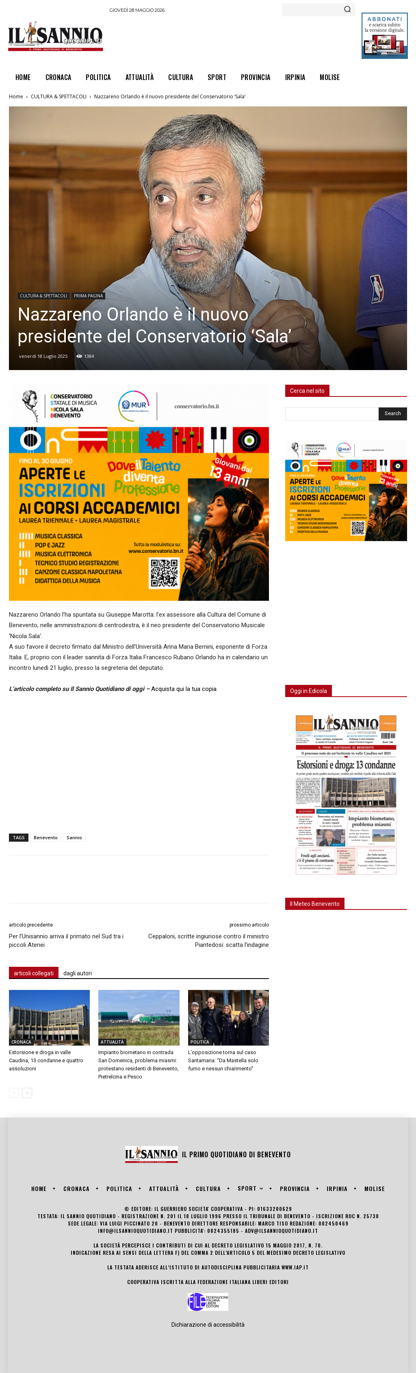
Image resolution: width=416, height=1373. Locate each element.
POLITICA (200, 1042)
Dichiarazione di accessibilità (208, 1324)
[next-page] (27, 1093)
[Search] (347, 9)
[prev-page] (14, 1093)
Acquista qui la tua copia (184, 689)
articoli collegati (34, 973)
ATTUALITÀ (112, 1042)
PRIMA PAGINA (88, 296)
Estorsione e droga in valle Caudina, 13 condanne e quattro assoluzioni (46, 1060)
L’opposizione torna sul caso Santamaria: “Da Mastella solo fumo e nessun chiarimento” (223, 1060)
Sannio (74, 837)
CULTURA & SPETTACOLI (59, 96)
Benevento (46, 837)
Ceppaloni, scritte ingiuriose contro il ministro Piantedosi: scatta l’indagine (208, 941)
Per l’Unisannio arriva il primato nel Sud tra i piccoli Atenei (66, 941)
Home (16, 96)
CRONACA (21, 1042)
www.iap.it (295, 1267)
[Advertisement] (257, 39)
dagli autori (77, 973)
